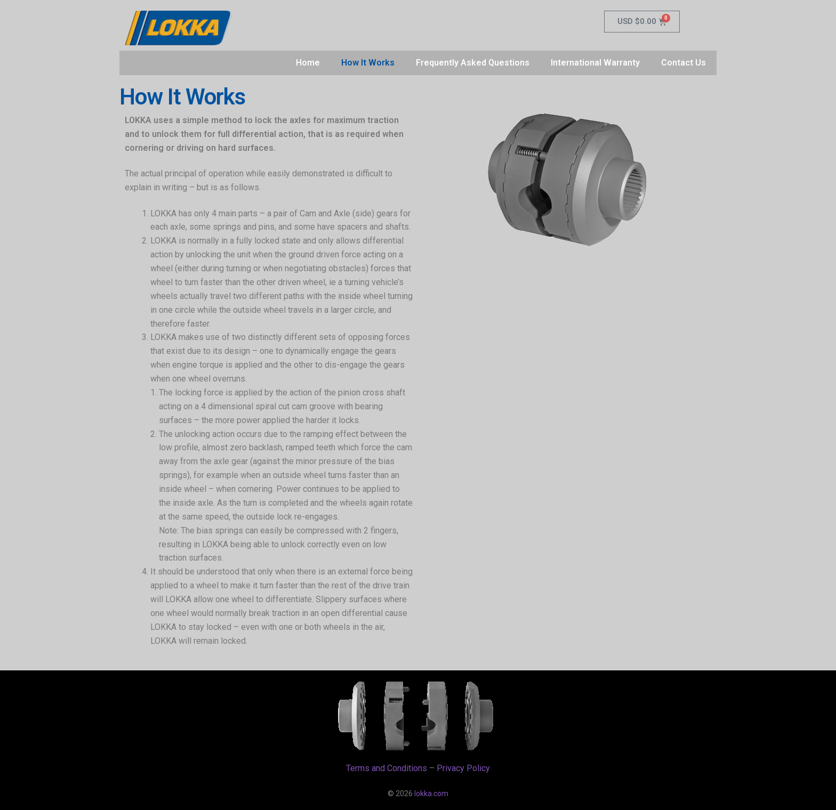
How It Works (368, 63)
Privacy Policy (463, 768)
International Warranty (595, 63)
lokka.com (431, 793)
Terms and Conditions (386, 768)
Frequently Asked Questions (472, 63)
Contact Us (683, 63)
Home (308, 63)
